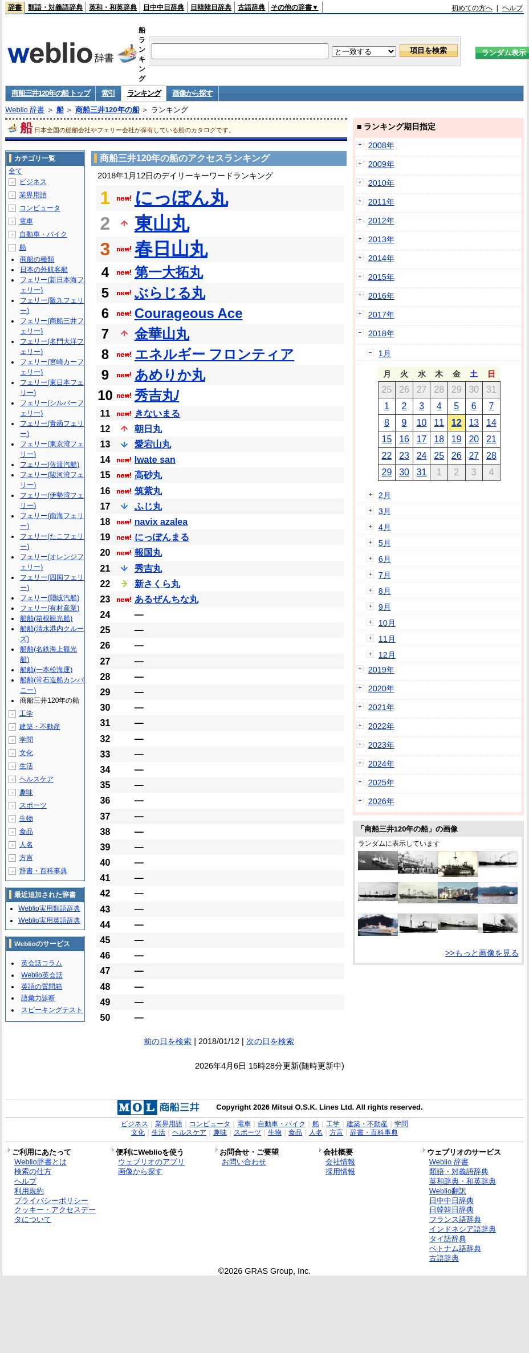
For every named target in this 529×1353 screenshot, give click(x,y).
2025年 (381, 782)
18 (439, 439)
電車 (26, 221)
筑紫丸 (148, 491)
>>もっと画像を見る (482, 952)
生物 (26, 818)
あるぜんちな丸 (166, 599)
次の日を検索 (270, 1041)
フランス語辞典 (455, 1219)
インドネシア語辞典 (462, 1229)
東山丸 (162, 223)
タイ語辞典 (447, 1238)
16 (404, 439)
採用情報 (340, 1171)
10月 (387, 622)
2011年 (381, 201)
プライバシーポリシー (51, 1200)
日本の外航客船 (44, 270)
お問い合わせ (244, 1162)
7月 (385, 575)
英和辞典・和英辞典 (462, 1181)
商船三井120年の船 (107, 109)
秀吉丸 (148, 568)
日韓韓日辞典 (210, 7)
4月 (385, 527)
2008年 (381, 145)
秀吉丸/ (157, 395)
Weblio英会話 (41, 975)
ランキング (144, 93)
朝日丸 (148, 429)
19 (456, 439)
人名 (26, 845)
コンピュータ (39, 208)
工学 (26, 714)
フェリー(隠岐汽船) (49, 598)
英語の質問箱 (41, 987)
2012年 (381, 220)
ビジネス (33, 182)
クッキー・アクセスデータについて (55, 1214)
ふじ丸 (148, 506)
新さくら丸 (157, 584)
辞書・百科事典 (43, 871)
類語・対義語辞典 (55, 7)
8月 (385, 591)
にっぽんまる (162, 537)
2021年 (381, 707)
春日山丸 (171, 249)
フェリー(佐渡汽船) (49, 464)
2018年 (381, 333)
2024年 (381, 763)
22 (387, 455)
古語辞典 (251, 7)
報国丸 (148, 552)
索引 (108, 93)
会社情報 (340, 1162)
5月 (385, 543)
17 (422, 439)
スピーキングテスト (52, 1010)
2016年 (381, 295)
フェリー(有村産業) (49, 608)
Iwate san (155, 459)
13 (474, 422)
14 (491, 422)
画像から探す (192, 93)
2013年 (381, 239)
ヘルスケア (36, 779)
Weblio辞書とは (40, 1162)
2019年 (381, 669)
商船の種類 (37, 259)
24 (422, 455)
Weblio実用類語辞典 (49, 908)
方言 (26, 858)
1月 (385, 353)
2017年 (381, 314)
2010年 (381, 183)
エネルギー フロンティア (215, 354)
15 (387, 439)
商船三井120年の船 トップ (50, 93)
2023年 (381, 744)
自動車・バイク (43, 234)
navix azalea (161, 522)
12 (456, 422)
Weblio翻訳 (447, 1191)
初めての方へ (472, 8)
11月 (387, 638)
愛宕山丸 (153, 444)
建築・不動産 (39, 727)
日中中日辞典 (163, 7)
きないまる (157, 413)
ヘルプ (512, 8)
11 (439, 422)
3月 (385, 511)
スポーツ (33, 805)
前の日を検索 (168, 1041)
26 (456, 455)
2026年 (381, 801)
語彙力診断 (38, 998)
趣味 (26, 792)
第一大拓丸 (169, 272)
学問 (26, 740)
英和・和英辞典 (113, 7)
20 (474, 439)
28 (491, 455)
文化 (26, 753)
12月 (387, 654)
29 (387, 472)
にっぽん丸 (181, 198)
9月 (385, 607)
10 (422, 422)
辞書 (15, 7)
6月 (385, 559)
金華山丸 (162, 333)
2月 (385, 495)
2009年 (381, 164)
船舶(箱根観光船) (46, 618)
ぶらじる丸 (170, 292)
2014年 (381, 258)
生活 (26, 766)
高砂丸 (148, 475)
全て (15, 171)
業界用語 (33, 195)
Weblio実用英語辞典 (49, 920)
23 (404, 455)
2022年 (381, 726)
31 (422, 472)
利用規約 (29, 1191)
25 (439, 455)
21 (491, 439)
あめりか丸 (170, 374)
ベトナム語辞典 (455, 1248)
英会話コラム (41, 963)
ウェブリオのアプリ (151, 1162)
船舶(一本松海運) (46, 670)
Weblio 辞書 (24, 109)
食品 (26, 832)
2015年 (381, 277)
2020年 (381, 688)
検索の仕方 (32, 1171)
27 (474, 455)
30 (404, 472)
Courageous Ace (189, 313)
